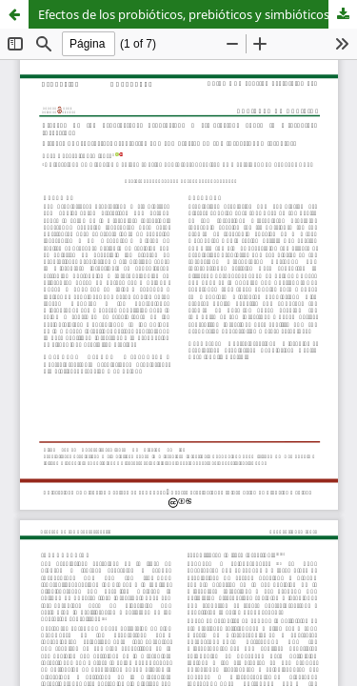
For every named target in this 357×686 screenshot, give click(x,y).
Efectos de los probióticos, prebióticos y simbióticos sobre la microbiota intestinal (197, 14)
